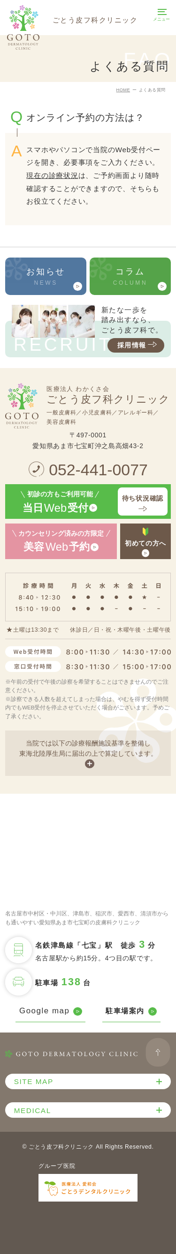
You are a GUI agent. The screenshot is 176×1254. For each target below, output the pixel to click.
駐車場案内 (131, 1011)
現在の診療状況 (52, 175)
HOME (123, 90)
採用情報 (138, 345)
